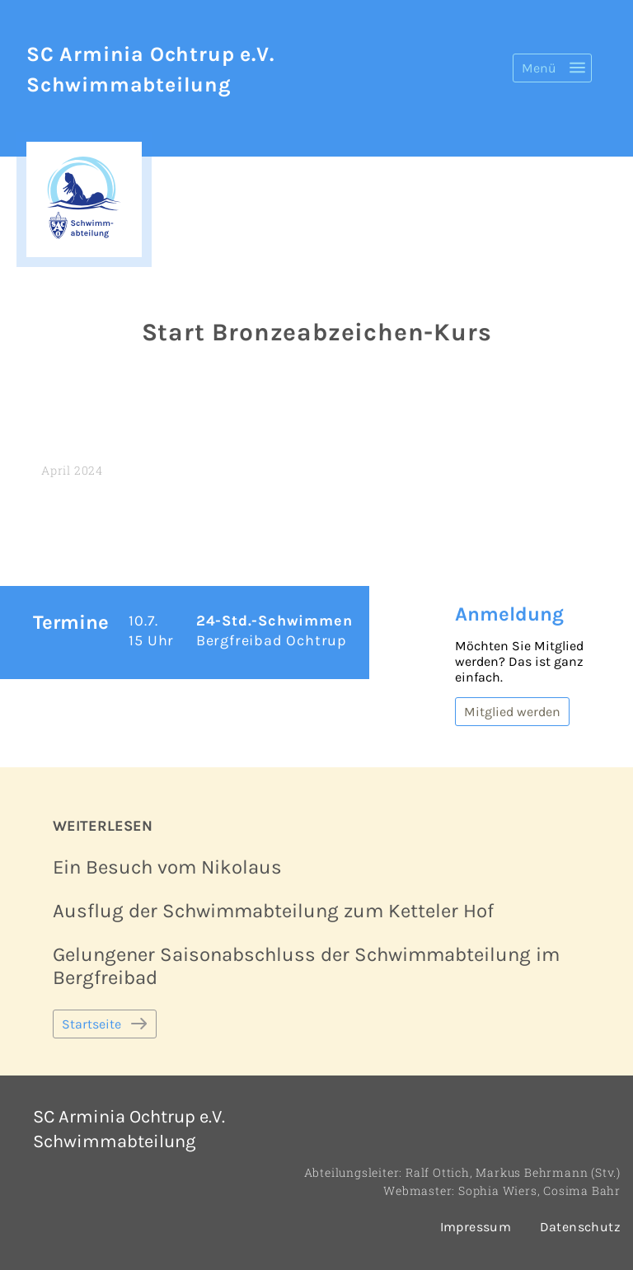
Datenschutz (580, 1227)
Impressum (476, 1227)
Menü (539, 68)
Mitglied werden (512, 711)
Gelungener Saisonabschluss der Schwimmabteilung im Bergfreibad (306, 966)
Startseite (91, 1024)
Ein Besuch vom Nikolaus (167, 867)
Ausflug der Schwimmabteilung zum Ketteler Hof (273, 910)
